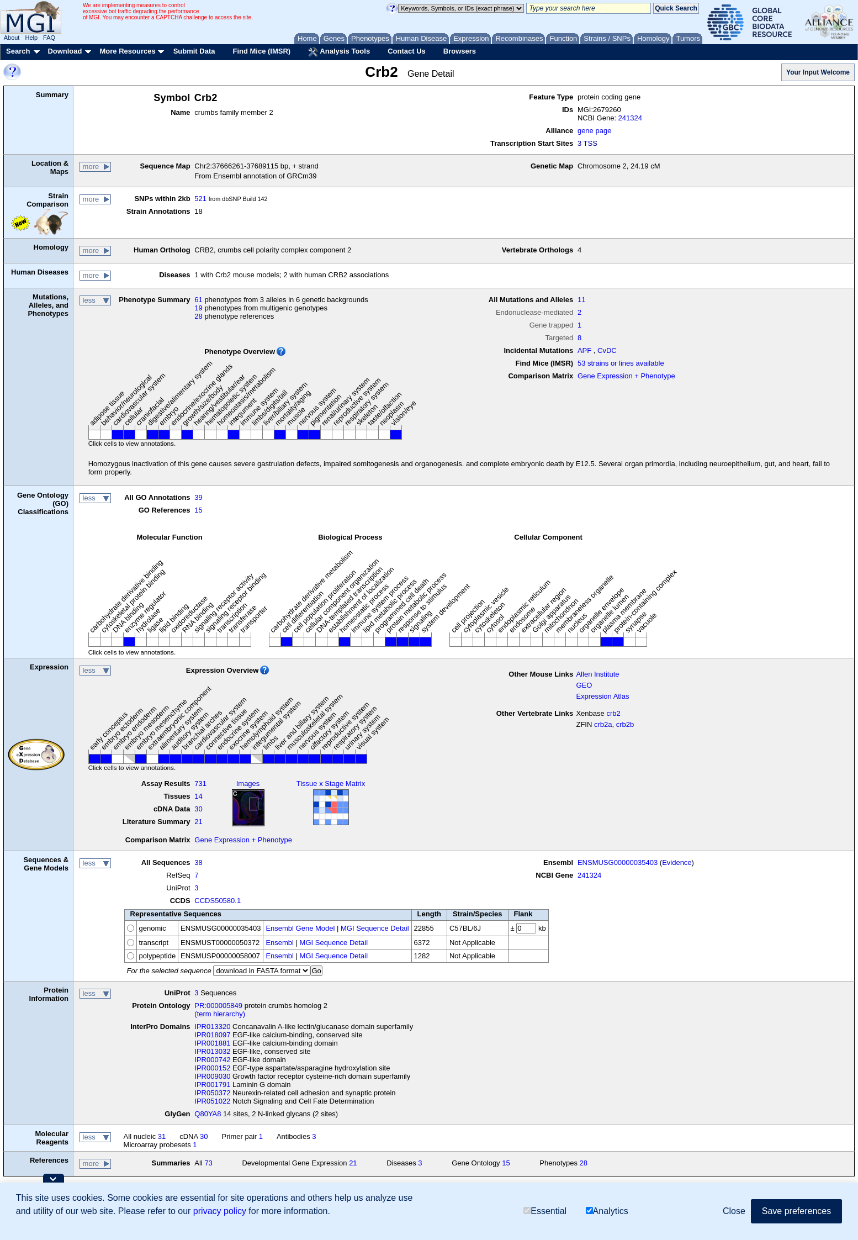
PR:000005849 (218, 1005)
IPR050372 (212, 1093)
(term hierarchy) (219, 1014)
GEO (584, 685)
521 (200, 198)
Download (64, 51)
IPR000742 (212, 1060)
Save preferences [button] (796, 1211)
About (12, 37)
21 (198, 821)
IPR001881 (212, 1043)
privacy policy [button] (219, 1211)
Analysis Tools (339, 52)
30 (198, 809)
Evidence (676, 862)
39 (198, 497)
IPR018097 (212, 1035)
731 (200, 783)
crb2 (613, 713)
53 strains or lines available (621, 363)
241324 (630, 118)
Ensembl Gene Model (300, 928)
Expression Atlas (602, 696)
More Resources (127, 51)
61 (198, 300)
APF (584, 350)
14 (198, 796)
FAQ (49, 37)
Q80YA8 (207, 1114)
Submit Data (194, 51)
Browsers (459, 51)
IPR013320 (212, 1026)
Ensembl (280, 942)
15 (198, 510)
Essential (544, 1211)
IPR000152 (212, 1068)
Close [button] (734, 1211)
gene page (594, 130)
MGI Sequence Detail (375, 928)
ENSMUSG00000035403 (618, 862)
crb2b (625, 724)
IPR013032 (212, 1051)
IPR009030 (212, 1076)
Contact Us (407, 51)
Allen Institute (597, 674)
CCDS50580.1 (217, 900)
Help (31, 37)
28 (198, 316)
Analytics (607, 1211)
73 (208, 1163)
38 (198, 862)
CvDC (607, 350)
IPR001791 (212, 1084)
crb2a (603, 724)
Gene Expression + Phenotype (626, 376)
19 (198, 308)
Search (18, 51)
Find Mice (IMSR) (261, 51)
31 (162, 1136)
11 (581, 300)
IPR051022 (212, 1101)
